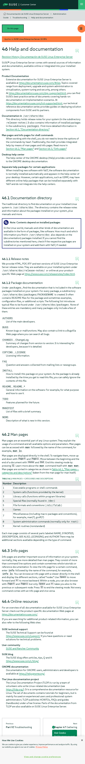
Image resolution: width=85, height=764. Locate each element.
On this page (12, 28)
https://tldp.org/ (14, 689)
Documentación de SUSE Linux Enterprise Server (28, 14)
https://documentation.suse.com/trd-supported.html (34, 103)
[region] (42, 750)
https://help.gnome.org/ (32, 673)
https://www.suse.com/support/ (23, 636)
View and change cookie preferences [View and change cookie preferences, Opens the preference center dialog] (42, 756)
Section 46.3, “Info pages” (53, 148)
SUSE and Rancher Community (22, 648)
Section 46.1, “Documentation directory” (27, 129)
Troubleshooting (20, 17)
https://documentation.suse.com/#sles (40, 82)
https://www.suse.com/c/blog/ (22, 661)
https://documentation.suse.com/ (19, 614)
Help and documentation (42, 17)
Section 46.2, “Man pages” (20, 148)
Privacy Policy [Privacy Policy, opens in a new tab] (42, 747)
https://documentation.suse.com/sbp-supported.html (37, 93)
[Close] (82, 740)
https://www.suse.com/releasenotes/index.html (50, 273)
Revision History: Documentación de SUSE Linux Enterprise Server (37, 56)
